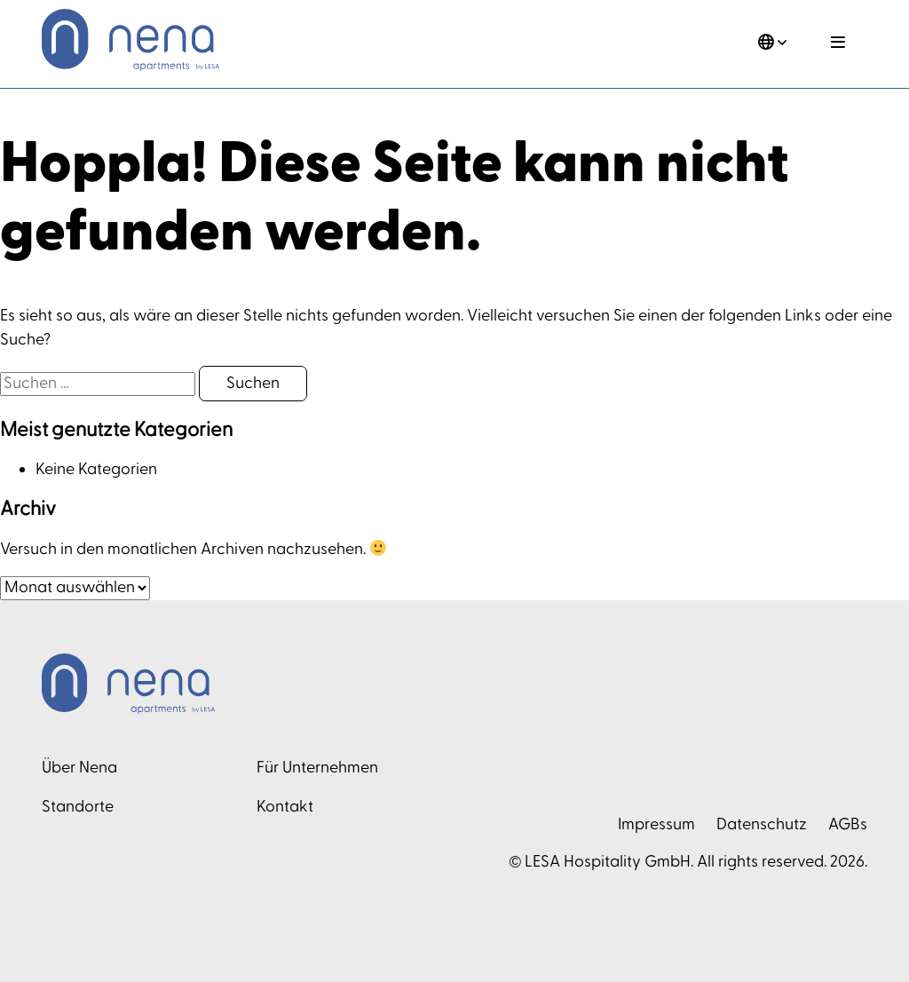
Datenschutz (761, 824)
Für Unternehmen (317, 767)
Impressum (656, 824)
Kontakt (285, 806)
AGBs (847, 824)
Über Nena (79, 767)
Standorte (78, 806)
